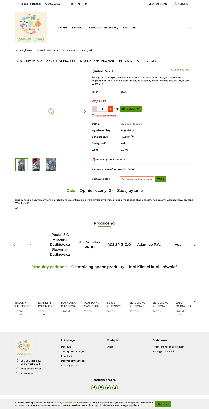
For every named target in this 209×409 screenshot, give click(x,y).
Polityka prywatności (73, 360)
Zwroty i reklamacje (72, 351)
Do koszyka (130, 109)
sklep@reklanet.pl (31, 368)
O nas (110, 346)
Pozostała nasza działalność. (169, 346)
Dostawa (66, 346)
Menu (62, 27)
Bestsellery (111, 27)
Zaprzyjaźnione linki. (164, 351)
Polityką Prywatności (66, 402)
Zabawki (78, 27)
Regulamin (67, 356)
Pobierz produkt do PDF (108, 159)
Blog (126, 27)
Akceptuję (163, 404)
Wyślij (160, 179)
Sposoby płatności (71, 365)
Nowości (94, 27)
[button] (183, 4)
